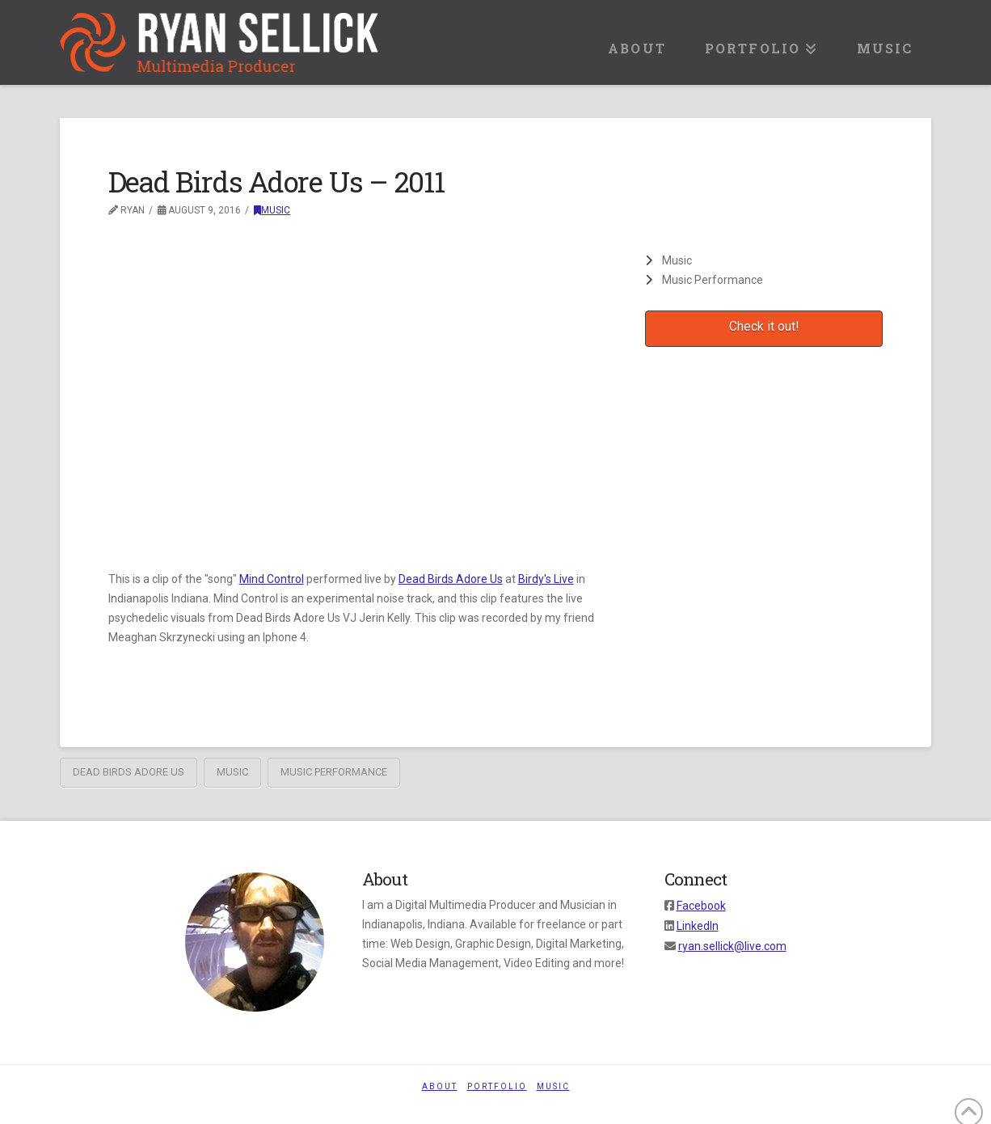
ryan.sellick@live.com (732, 946)
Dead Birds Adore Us (451, 579)
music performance (333, 772)
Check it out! (764, 326)
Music (272, 210)
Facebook (701, 905)
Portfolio (497, 1086)
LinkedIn (698, 925)
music (232, 772)
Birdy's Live (546, 579)
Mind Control (271, 579)
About (440, 1086)
